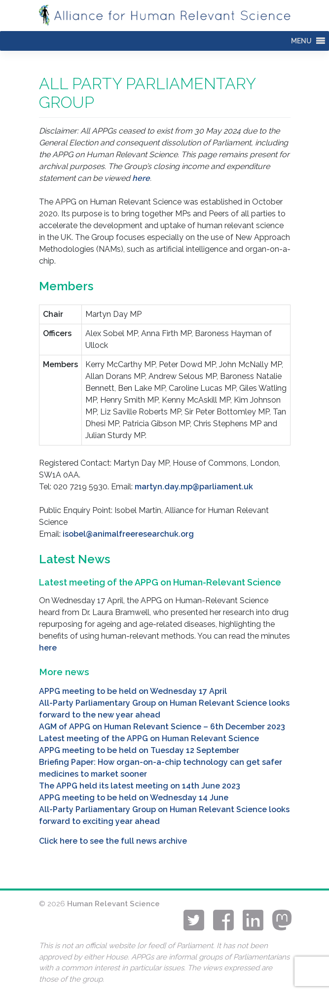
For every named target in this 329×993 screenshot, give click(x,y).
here (141, 178)
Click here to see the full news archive (113, 841)
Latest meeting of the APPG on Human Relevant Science (149, 738)
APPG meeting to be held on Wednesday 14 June (133, 797)
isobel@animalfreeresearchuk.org (128, 534)
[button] (301, 41)
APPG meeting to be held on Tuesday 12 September (139, 750)
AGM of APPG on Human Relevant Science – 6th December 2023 (162, 726)
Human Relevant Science (113, 903)
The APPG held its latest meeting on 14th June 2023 (139, 785)
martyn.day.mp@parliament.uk (194, 486)
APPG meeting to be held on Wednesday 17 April (133, 691)
